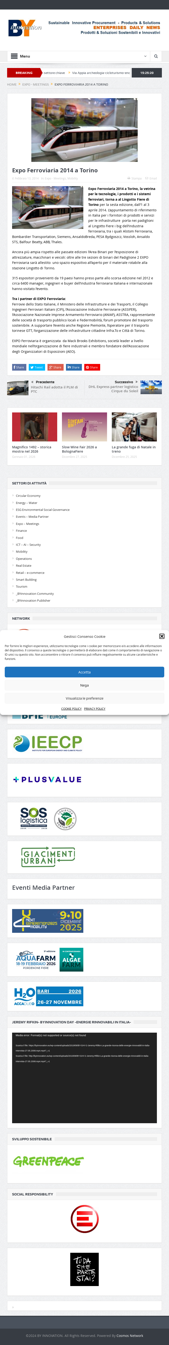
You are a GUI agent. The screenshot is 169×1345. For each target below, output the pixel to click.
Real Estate (23, 565)
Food (19, 538)
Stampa (134, 178)
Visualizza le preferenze (84, 698)
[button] (162, 636)
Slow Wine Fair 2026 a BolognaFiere (79, 449)
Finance (21, 530)
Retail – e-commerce (30, 573)
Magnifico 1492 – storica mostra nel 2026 (31, 449)
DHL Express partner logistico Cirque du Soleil (113, 388)
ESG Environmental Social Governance (43, 510)
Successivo (126, 382)
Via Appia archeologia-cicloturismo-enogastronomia (114, 73)
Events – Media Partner (32, 516)
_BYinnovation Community (35, 593)
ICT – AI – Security (28, 544)
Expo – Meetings (27, 524)
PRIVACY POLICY (94, 709)
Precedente (42, 382)
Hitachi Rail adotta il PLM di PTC (54, 389)
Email (151, 178)
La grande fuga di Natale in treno (134, 449)
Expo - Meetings (55, 178)
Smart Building (26, 579)
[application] (84, 1078)
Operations (24, 558)
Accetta (84, 672)
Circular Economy (28, 495)
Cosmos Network (130, 1335)
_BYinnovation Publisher (33, 600)
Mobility (72, 178)
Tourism (21, 586)
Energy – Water (26, 503)
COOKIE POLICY (71, 709)
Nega (84, 685)
